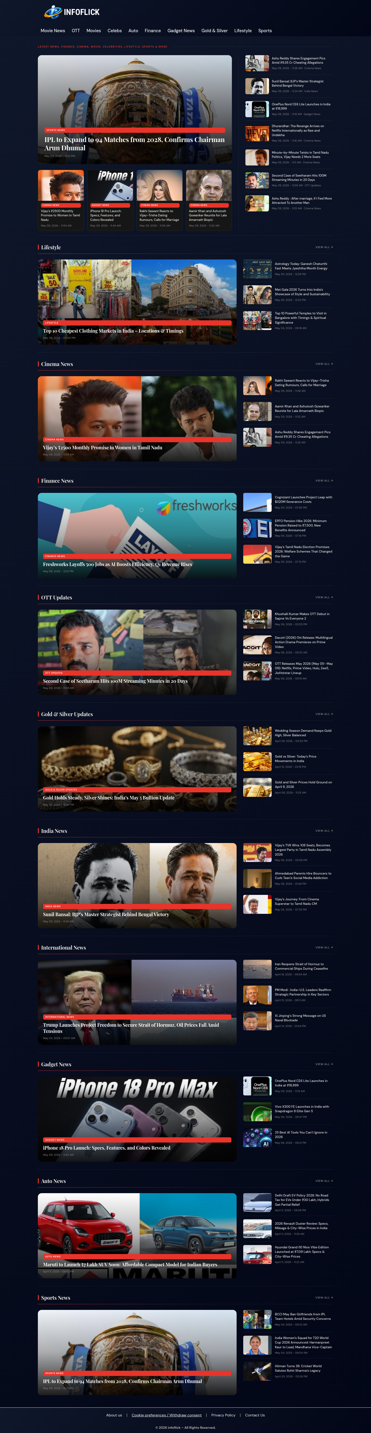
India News (311, 91)
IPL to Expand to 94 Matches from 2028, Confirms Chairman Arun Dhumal (134, 143)
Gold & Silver (215, 31)
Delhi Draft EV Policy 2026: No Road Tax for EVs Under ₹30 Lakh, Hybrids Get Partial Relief (302, 1200)
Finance (153, 31)
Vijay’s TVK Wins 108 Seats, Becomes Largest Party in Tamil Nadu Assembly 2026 (303, 850)
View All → (324, 247)
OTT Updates (313, 185)
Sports (265, 31)
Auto (133, 31)
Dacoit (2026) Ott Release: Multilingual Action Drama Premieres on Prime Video (304, 642)
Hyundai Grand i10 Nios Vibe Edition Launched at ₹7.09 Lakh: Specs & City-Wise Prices (302, 1252)
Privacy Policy (223, 1415)
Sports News (56, 130)
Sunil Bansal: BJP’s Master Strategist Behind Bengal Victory (298, 83)
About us (114, 1415)
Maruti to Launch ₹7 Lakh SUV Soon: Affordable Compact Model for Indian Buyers (130, 1264)
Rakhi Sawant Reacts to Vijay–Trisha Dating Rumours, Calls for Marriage (159, 215)
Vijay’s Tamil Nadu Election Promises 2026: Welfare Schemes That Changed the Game (303, 551)
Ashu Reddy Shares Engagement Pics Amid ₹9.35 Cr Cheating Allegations (298, 60)
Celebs (115, 31)
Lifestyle (243, 31)
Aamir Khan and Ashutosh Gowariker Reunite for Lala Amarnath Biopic (208, 215)
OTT (76, 31)
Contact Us (255, 1415)
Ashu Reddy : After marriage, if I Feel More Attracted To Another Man (302, 200)
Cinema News (51, 205)
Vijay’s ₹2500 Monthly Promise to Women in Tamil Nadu (60, 215)
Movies (94, 31)
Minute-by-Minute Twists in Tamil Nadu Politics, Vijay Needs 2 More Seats (300, 155)
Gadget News (181, 31)
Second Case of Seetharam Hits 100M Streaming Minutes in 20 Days (299, 178)
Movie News (53, 31)
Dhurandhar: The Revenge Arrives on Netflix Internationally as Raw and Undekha (298, 130)
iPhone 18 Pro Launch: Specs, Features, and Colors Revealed (106, 215)
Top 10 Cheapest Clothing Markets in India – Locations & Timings (113, 330)
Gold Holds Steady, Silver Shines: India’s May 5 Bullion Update (109, 797)
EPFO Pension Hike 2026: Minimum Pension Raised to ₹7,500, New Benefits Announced (301, 525)
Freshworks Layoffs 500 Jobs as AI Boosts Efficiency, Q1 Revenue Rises (117, 564)
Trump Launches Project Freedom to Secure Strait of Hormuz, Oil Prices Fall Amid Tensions (131, 1028)
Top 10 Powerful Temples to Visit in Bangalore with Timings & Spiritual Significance (301, 318)
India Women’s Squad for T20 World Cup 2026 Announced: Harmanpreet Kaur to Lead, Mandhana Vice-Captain (303, 1342)
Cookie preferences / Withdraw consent (167, 1415)
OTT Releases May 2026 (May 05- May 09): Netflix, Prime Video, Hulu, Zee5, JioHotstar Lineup (304, 668)
